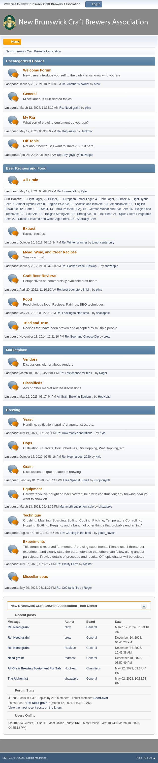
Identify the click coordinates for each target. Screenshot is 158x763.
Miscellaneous (35, 577)
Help (139, 757)
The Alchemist (18, 678)
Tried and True (35, 323)
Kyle (84, 191)
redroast (70, 658)
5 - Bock (121, 199)
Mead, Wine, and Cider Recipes (50, 252)
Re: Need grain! (69, 107)
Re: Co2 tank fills (68, 588)
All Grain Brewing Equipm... (75, 396)
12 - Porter (26, 209)
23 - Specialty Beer (83, 219)
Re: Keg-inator (66, 131)
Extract (29, 229)
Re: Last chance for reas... (77, 373)
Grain (27, 467)
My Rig (29, 117)
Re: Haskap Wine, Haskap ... (81, 266)
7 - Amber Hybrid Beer (26, 204)
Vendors (30, 359)
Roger (103, 373)
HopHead (104, 396)
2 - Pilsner (50, 199)
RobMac (70, 648)
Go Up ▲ (150, 757)
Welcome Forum (37, 70)
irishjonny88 (102, 480)
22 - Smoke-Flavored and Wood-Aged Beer (40, 219)
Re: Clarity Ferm (67, 564)
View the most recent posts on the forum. (35, 707)
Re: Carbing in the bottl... (76, 533)
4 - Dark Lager (104, 199)
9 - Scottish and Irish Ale (87, 204)
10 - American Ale (115, 204)
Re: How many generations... (76, 433)
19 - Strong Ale (81, 214)
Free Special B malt (76, 480)
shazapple (86, 155)
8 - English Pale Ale (56, 204)
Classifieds (32, 383)
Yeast (27, 419)
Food (27, 299)
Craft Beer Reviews (39, 276)
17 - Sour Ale (28, 214)
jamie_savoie (106, 533)
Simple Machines (36, 757)
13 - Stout (41, 209)
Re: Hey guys (66, 155)
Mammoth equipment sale (77, 506)
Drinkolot (87, 131)
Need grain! (16, 658)
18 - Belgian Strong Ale (54, 214)
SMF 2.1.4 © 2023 (13, 757)
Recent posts (23, 615)
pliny (88, 107)
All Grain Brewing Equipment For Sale (34, 668)
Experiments (34, 542)
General (30, 94)
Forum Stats (22, 690)
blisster (87, 564)
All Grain (30, 180)
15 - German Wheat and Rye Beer (105, 209)
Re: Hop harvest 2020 (76, 456)
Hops (27, 443)
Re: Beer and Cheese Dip (82, 336)
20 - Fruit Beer (102, 214)
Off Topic (31, 141)
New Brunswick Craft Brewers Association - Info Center (53, 606)
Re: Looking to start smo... (74, 313)
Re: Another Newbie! (75, 84)
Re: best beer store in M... (74, 289)
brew (97, 84)
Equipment (32, 489)
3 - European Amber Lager (76, 199)
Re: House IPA (66, 191)
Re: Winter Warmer (74, 242)
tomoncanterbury (103, 242)
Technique (32, 515)
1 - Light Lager (32, 199)
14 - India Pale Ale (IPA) (65, 209)
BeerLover (101, 698)
